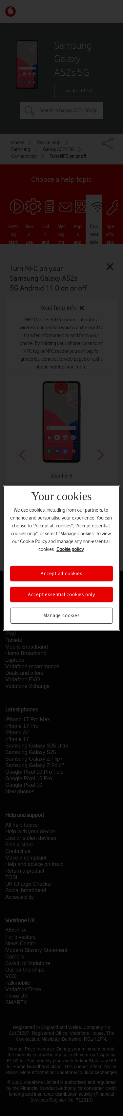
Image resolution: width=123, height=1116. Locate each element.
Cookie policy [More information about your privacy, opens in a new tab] (70, 549)
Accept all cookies (61, 573)
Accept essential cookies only (61, 594)
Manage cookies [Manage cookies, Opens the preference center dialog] (61, 615)
